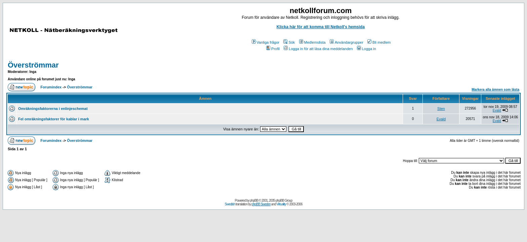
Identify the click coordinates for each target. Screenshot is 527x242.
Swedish (230, 204)
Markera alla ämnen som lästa (495, 89)
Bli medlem (379, 42)
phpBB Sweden (261, 204)
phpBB (254, 200)
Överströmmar (33, 65)
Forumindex (51, 87)
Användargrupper (346, 42)
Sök (289, 42)
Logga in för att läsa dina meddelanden (318, 49)
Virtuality (281, 204)
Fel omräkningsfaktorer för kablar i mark (53, 119)
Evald (497, 110)
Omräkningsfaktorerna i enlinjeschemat (53, 109)
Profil (273, 49)
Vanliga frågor (266, 42)
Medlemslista (312, 42)
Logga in (366, 49)
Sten (441, 109)
